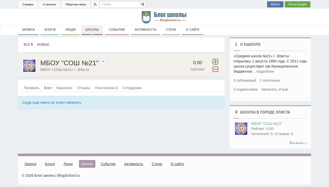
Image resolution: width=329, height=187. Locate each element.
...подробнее (263, 71)
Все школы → (298, 142)
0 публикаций (245, 80)
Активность (145, 29)
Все (28, 44)
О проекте (49, 4)
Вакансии (64, 88)
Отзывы (83, 88)
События (117, 29)
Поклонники (106, 88)
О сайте (192, 29)
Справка (27, 4)
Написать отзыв (274, 89)
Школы (92, 30)
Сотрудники (132, 88)
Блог (48, 88)
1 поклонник (270, 80)
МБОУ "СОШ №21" (266, 123)
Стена (171, 29)
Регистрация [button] (298, 4)
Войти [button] (275, 4)
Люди (70, 29)
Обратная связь (75, 4)
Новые (43, 44)
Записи (28, 29)
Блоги (50, 29)
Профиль (31, 88)
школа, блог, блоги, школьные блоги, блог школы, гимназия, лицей (164, 17)
